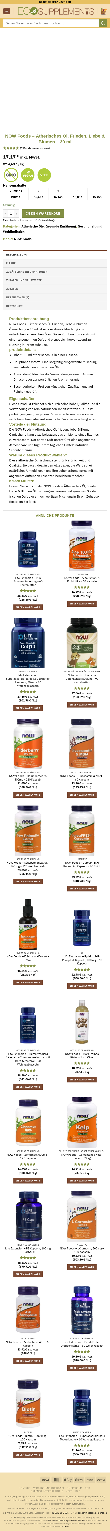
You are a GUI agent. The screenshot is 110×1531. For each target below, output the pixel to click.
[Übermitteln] (103, 23)
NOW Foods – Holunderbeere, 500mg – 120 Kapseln (28, 777)
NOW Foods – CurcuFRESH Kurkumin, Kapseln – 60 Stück (82, 864)
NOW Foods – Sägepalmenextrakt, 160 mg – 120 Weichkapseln (28, 864)
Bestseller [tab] (14, 306)
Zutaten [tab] (12, 289)
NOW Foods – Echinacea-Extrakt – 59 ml (28, 958)
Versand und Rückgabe (49, 1487)
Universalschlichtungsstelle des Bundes (66, 1520)
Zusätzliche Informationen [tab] (26, 271)
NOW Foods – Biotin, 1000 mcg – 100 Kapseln (27, 1437)
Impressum (74, 1487)
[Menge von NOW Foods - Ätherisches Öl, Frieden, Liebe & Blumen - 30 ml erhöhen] (16, 213)
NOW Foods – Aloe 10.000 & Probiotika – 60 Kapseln (82, 579)
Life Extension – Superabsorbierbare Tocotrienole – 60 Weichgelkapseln (82, 1437)
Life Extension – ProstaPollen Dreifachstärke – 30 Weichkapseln (82, 1343)
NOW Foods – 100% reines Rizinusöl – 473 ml (82, 1055)
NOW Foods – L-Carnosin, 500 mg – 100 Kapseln (82, 1250)
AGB (87, 1487)
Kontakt (24, 1487)
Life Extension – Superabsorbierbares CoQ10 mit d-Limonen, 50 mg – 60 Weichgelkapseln (28, 680)
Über (69, 1490)
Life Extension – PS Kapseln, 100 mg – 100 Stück (28, 1250)
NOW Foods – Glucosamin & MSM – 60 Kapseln (82, 777)
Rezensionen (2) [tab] (17, 297)
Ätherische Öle (32, 226)
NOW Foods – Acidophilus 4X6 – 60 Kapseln (28, 1343)
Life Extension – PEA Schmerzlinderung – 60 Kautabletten (27, 581)
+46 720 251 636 (59, 1512)
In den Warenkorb (43, 213)
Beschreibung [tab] (16, 254)
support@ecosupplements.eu (92, 1512)
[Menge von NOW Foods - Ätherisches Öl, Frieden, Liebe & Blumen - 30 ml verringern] (5, 213)
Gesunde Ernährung (60, 226)
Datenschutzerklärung (47, 1490)
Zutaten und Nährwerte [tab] (24, 280)
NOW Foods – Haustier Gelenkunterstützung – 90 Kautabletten (82, 678)
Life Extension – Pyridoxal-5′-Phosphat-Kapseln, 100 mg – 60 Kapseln (82, 960)
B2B (77, 1490)
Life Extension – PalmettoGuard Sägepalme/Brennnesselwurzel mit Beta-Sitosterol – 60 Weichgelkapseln (28, 1059)
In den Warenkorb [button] (28, 607)
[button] (6, 11)
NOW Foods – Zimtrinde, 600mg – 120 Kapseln (28, 1156)
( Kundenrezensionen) (35, 148)
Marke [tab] (11, 263)
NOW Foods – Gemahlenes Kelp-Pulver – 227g (82, 1156)
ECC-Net (65, 1526)
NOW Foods (22, 239)
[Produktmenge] (11, 213)
